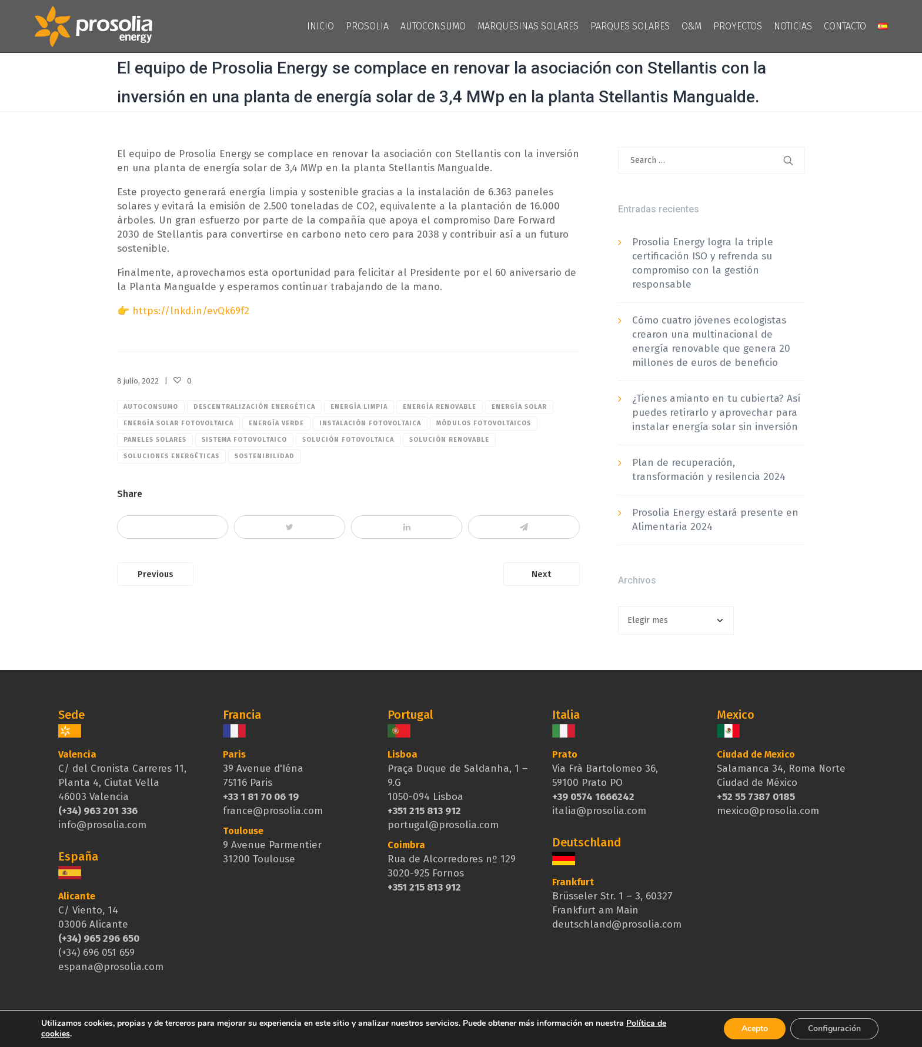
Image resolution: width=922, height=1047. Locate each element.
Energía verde (276, 423)
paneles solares (154, 440)
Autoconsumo (150, 407)
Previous (155, 574)
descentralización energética (254, 407)
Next (541, 574)
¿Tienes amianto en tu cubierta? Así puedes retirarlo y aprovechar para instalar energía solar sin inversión (716, 412)
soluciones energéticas (171, 456)
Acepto (754, 1028)
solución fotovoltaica (348, 440)
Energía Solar (519, 407)
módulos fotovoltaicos (483, 423)
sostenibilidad (265, 456)
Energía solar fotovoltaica (178, 423)
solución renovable (449, 440)
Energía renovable (439, 407)
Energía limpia (358, 407)
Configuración (834, 1028)
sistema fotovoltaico (244, 440)
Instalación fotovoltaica (370, 423)
